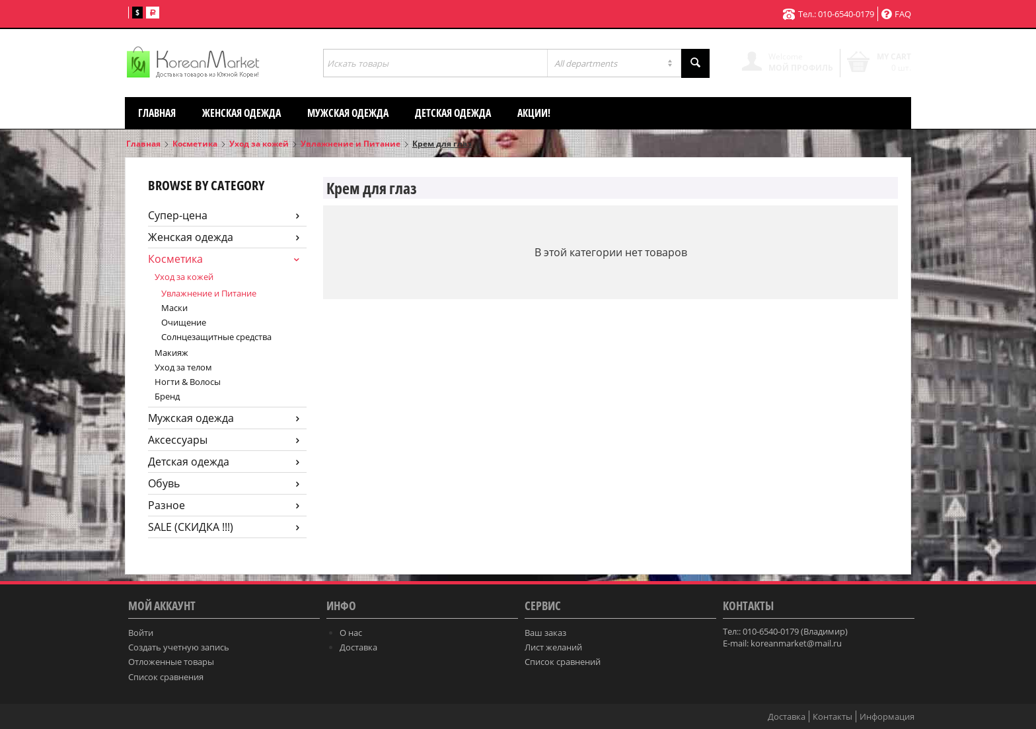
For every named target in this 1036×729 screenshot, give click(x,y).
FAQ (896, 14)
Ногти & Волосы (188, 382)
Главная (157, 113)
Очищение (183, 322)
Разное (223, 505)
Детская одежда (453, 113)
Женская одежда (241, 113)
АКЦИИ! (533, 113)
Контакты (832, 716)
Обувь (223, 483)
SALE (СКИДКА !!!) (223, 527)
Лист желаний (553, 647)
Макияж (171, 353)
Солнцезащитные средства (216, 337)
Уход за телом (183, 367)
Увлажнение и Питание (350, 143)
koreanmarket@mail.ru (796, 643)
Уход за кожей (259, 143)
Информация (887, 716)
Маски (174, 308)
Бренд (167, 396)
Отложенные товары (171, 662)
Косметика (194, 143)
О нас (351, 633)
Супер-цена (223, 215)
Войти (140, 633)
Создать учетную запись (178, 647)
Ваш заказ (545, 633)
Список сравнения (166, 677)
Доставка (358, 647)
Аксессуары (223, 440)
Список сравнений (563, 662)
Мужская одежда (347, 113)
